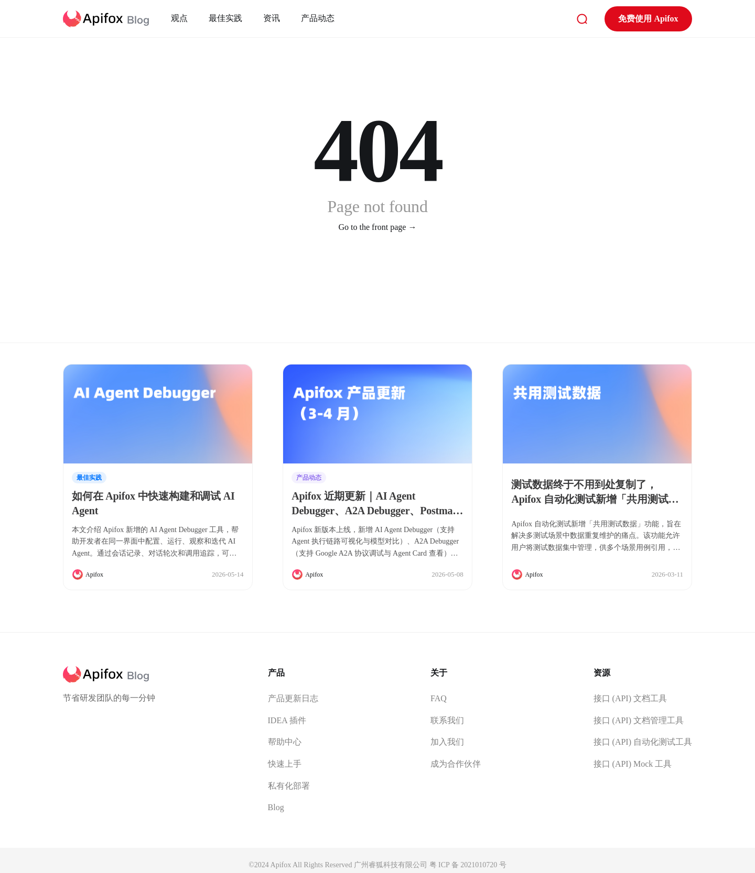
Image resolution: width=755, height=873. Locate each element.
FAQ (438, 698)
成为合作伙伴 (455, 763)
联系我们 (447, 720)
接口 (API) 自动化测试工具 (643, 741)
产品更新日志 (293, 698)
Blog (276, 807)
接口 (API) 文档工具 (630, 698)
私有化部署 (289, 785)
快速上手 (284, 763)
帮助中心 (284, 741)
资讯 (271, 18)
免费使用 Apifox (648, 18)
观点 (179, 18)
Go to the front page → (378, 227)
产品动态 (318, 18)
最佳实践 (225, 18)
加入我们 (447, 741)
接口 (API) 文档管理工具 (639, 720)
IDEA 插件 (287, 720)
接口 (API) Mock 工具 (633, 763)
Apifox (94, 574)
